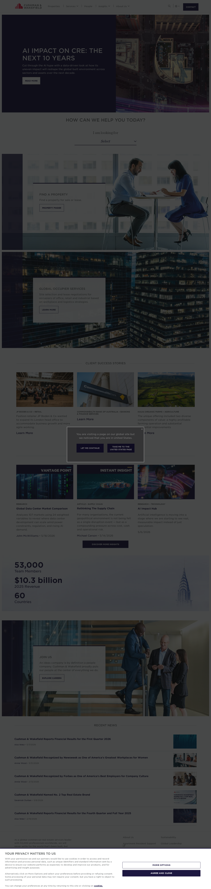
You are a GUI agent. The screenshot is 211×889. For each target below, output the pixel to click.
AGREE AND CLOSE (161, 873)
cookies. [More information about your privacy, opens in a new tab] (98, 886)
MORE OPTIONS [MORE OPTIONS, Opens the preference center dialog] (161, 865)
